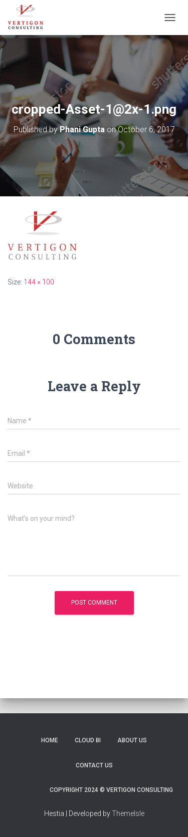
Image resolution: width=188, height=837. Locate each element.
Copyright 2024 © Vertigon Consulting (111, 789)
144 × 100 (39, 282)
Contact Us (94, 765)
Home (49, 740)
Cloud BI (88, 740)
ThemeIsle (128, 813)
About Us (132, 740)
